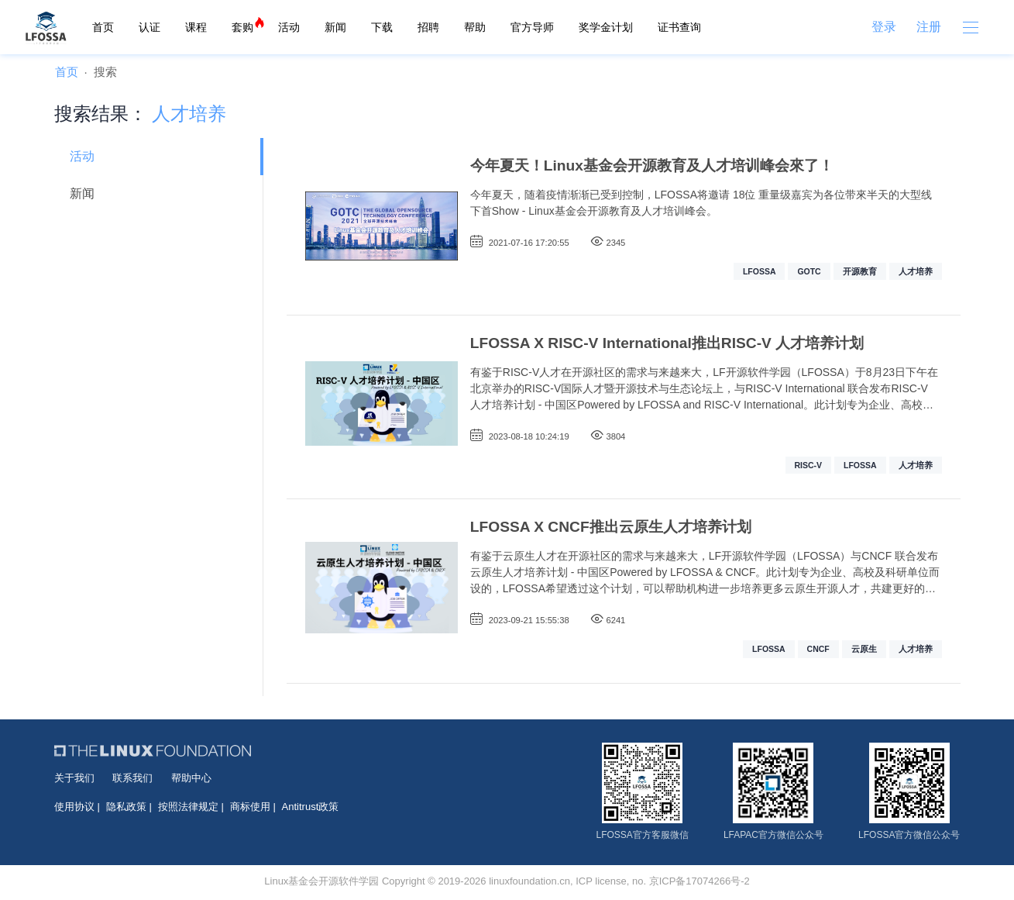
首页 (103, 27)
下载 (382, 27)
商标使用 (250, 806)
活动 (289, 27)
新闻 (335, 27)
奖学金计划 (606, 27)
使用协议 (74, 806)
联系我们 (132, 778)
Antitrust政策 (310, 806)
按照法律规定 (188, 806)
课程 (196, 27)
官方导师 (532, 27)
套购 (242, 27)
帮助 (475, 27)
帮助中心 (191, 778)
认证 (149, 27)
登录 (883, 26)
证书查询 (679, 27)
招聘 (428, 27)
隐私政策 (126, 806)
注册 (928, 26)
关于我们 (74, 778)
